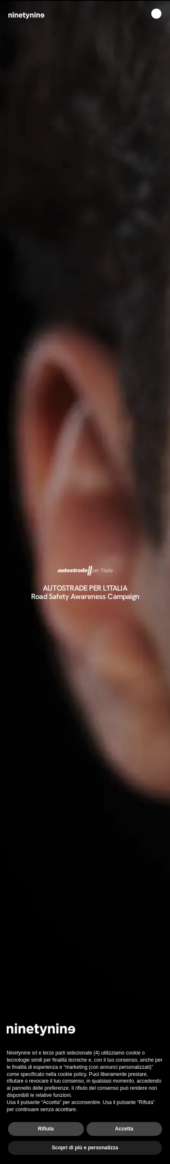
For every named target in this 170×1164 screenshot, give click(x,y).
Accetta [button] (124, 1129)
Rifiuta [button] (46, 1129)
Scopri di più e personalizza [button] (85, 1148)
